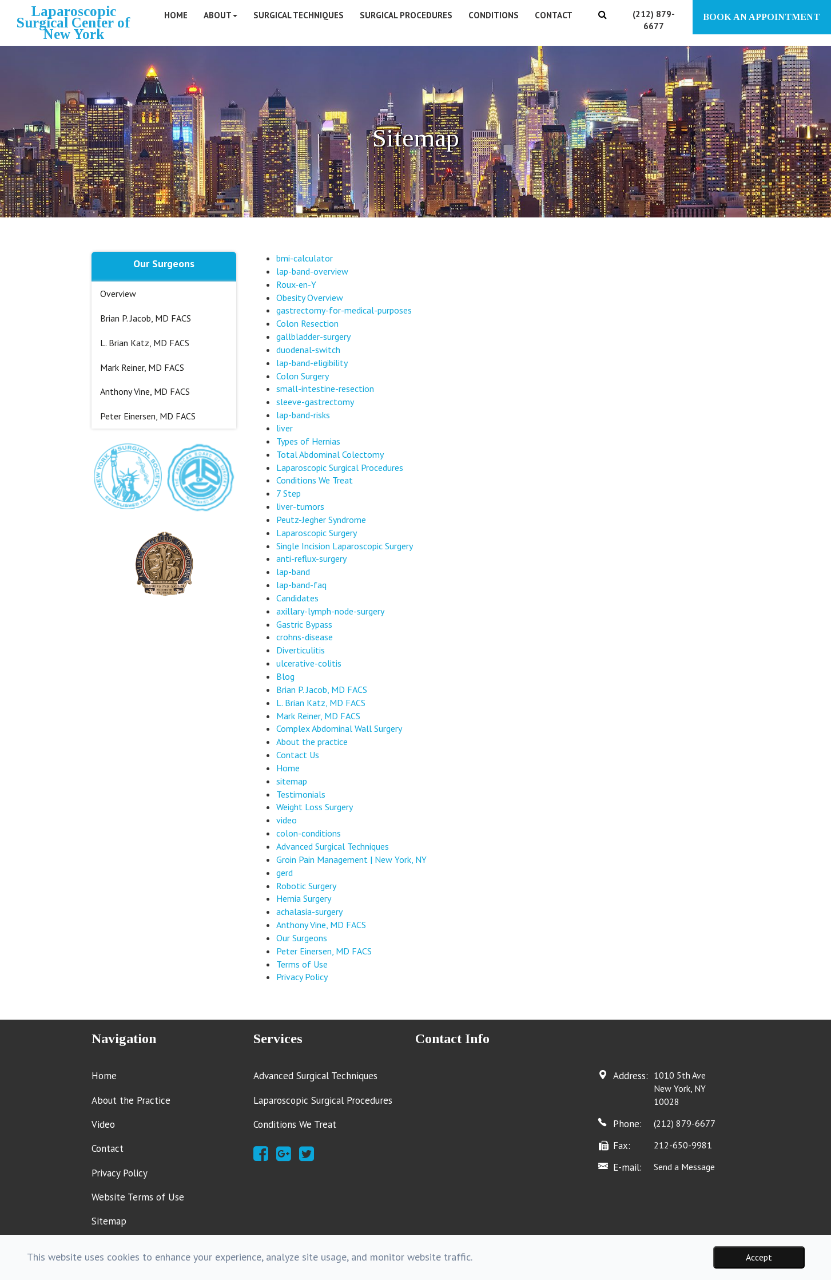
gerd (284, 872)
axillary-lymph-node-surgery (330, 611)
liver (284, 428)
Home (176, 15)
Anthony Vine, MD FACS (145, 391)
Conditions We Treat (314, 480)
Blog (285, 676)
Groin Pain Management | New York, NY (351, 859)
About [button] (220, 15)
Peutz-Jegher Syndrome (321, 519)
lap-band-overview (312, 271)
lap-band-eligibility (312, 362)
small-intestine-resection (325, 388)
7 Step (288, 493)
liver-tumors (300, 506)
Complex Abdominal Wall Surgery (339, 728)
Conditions (493, 15)
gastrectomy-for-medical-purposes (344, 310)
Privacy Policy (302, 976)
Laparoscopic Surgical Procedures (339, 467)
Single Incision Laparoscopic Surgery (344, 546)
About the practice (312, 741)
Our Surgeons (301, 938)
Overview (118, 293)
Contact (553, 15)
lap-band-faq (301, 585)
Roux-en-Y (296, 284)
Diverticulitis (300, 650)
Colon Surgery (302, 376)
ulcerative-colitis (308, 663)
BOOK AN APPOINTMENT (761, 17)
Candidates (297, 598)
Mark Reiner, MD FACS (142, 367)
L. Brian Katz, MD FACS (144, 342)
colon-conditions (308, 833)
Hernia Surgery (303, 898)
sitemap (291, 781)
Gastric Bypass (304, 624)
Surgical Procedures (406, 15)
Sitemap (109, 1221)
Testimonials (300, 794)
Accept (759, 1257)
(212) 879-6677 (684, 1123)
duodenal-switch (308, 349)
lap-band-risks (303, 415)
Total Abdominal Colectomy (330, 454)
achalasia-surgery (309, 911)
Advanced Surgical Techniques (332, 846)
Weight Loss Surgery (314, 807)
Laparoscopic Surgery (316, 532)
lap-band (293, 571)
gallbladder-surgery (313, 336)
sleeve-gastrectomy (315, 401)
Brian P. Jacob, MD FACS (145, 318)
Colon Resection (307, 323)
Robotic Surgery (306, 885)
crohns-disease (304, 637)
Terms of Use (302, 964)
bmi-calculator (304, 258)
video (286, 820)
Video (103, 1124)
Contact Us (297, 754)
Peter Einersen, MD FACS (148, 416)
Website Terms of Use (138, 1197)
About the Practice (131, 1100)
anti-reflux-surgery (311, 558)
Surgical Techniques (298, 15)
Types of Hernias (308, 441)
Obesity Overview (309, 297)
